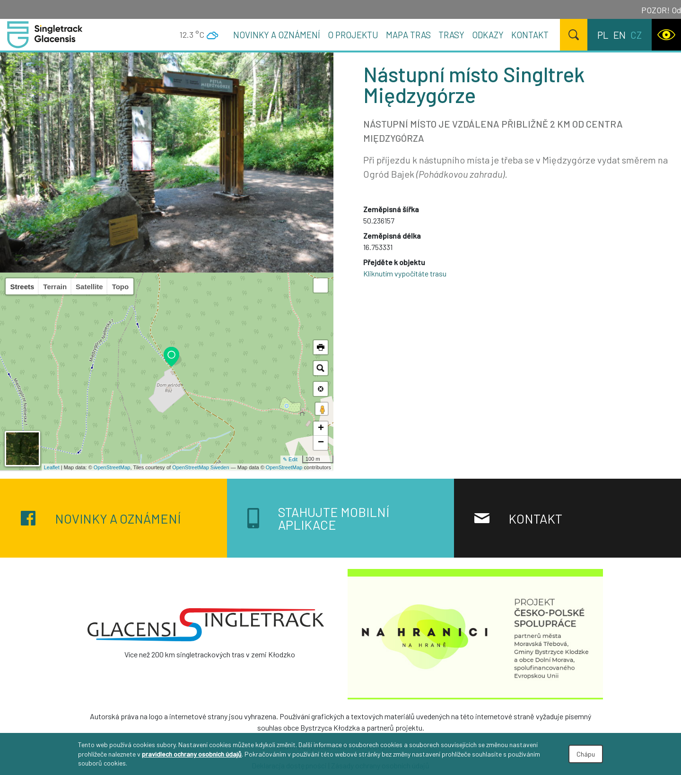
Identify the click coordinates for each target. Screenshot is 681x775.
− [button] (321, 443)
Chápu (585, 754)
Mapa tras (408, 34)
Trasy (451, 34)
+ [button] (321, 429)
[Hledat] (573, 35)
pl (603, 35)
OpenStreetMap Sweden (200, 467)
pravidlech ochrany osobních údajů (192, 754)
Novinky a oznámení (276, 34)
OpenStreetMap (112, 467)
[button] (321, 285)
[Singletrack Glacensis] (205, 624)
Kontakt (530, 34)
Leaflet (52, 467)
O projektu (353, 34)
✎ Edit (290, 459)
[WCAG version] (666, 35)
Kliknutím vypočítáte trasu (404, 273)
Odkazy (488, 34)
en (619, 35)
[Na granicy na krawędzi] (475, 633)
